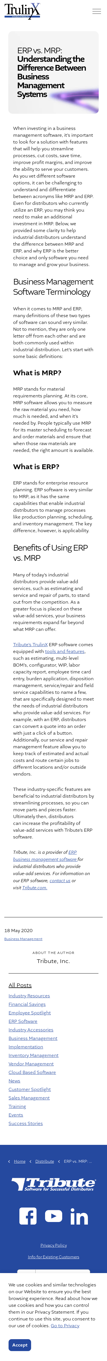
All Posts (20, 985)
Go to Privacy (65, 1326)
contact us (60, 881)
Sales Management (29, 1098)
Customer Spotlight (30, 1089)
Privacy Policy (54, 1245)
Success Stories (26, 1123)
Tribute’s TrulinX (30, 645)
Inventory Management (33, 1055)
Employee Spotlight (30, 1013)
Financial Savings (27, 1004)
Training (17, 1106)
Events (16, 1115)
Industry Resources (29, 996)
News (14, 1081)
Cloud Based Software (32, 1072)
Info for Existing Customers (53, 1256)
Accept (20, 1345)
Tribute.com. (34, 888)
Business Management (23, 939)
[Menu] (96, 11)
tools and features (64, 651)
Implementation (26, 1047)
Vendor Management (31, 1064)
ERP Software (23, 1021)
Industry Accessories (31, 1030)
